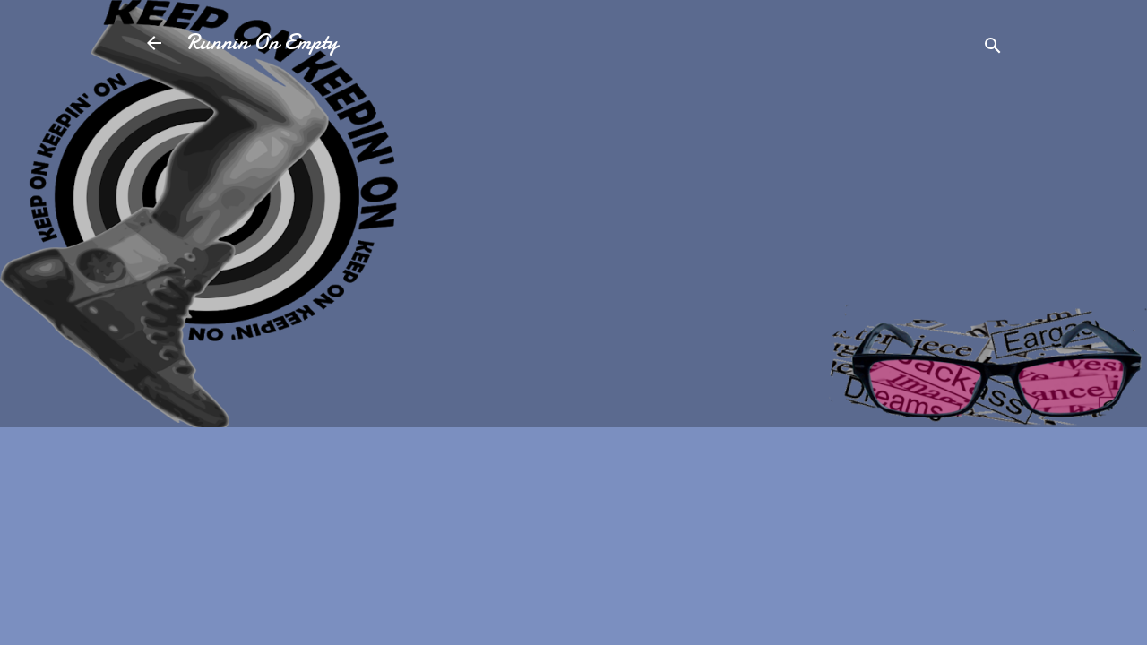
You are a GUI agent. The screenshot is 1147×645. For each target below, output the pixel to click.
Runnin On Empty (262, 42)
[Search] (993, 49)
